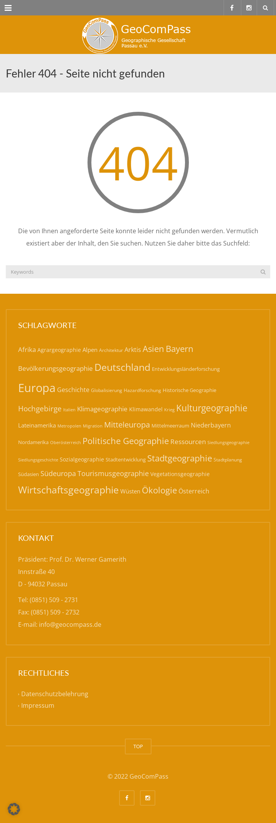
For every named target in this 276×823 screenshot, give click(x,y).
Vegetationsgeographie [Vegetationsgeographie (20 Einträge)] (180, 474)
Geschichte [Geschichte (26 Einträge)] (73, 389)
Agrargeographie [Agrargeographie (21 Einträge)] (59, 349)
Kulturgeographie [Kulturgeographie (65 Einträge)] (211, 408)
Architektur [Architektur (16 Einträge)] (111, 350)
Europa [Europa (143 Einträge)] (37, 388)
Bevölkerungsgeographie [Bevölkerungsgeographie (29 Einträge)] (55, 368)
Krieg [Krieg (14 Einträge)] (169, 409)
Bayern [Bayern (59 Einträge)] (180, 349)
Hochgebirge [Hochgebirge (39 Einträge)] (40, 409)
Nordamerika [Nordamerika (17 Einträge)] (33, 442)
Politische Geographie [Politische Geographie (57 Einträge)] (125, 440)
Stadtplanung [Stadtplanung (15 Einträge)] (228, 460)
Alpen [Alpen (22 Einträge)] (90, 349)
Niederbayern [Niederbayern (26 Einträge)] (211, 425)
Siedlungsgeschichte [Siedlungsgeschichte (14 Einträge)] (38, 460)
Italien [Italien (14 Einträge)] (69, 409)
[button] (14, 809)
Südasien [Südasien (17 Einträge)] (28, 474)
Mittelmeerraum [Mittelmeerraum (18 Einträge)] (170, 425)
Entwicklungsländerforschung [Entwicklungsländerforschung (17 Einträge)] (186, 368)
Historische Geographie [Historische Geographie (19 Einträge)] (189, 390)
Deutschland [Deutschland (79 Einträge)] (122, 367)
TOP (138, 746)
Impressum (37, 705)
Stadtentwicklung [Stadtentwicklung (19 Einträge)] (126, 459)
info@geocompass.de (70, 624)
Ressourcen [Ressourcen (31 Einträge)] (188, 441)
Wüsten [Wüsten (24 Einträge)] (130, 491)
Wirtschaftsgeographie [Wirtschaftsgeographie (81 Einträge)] (68, 489)
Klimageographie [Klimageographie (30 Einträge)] (102, 408)
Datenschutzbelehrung (54, 694)
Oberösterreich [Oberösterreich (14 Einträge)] (65, 442)
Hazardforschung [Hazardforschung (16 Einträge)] (142, 390)
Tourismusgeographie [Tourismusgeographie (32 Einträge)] (113, 473)
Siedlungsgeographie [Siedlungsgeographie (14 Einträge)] (228, 442)
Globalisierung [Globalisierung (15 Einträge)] (106, 390)
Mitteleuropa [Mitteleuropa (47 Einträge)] (127, 424)
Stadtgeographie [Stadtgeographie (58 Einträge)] (179, 458)
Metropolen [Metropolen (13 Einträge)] (69, 426)
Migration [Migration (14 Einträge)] (93, 426)
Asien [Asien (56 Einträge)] (153, 348)
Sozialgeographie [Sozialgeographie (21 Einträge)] (82, 459)
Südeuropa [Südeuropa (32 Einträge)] (58, 473)
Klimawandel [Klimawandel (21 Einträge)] (146, 409)
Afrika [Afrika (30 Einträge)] (27, 349)
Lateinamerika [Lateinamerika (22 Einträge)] (37, 425)
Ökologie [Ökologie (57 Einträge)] (159, 490)
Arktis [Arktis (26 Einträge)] (133, 349)
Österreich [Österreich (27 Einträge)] (193, 491)
